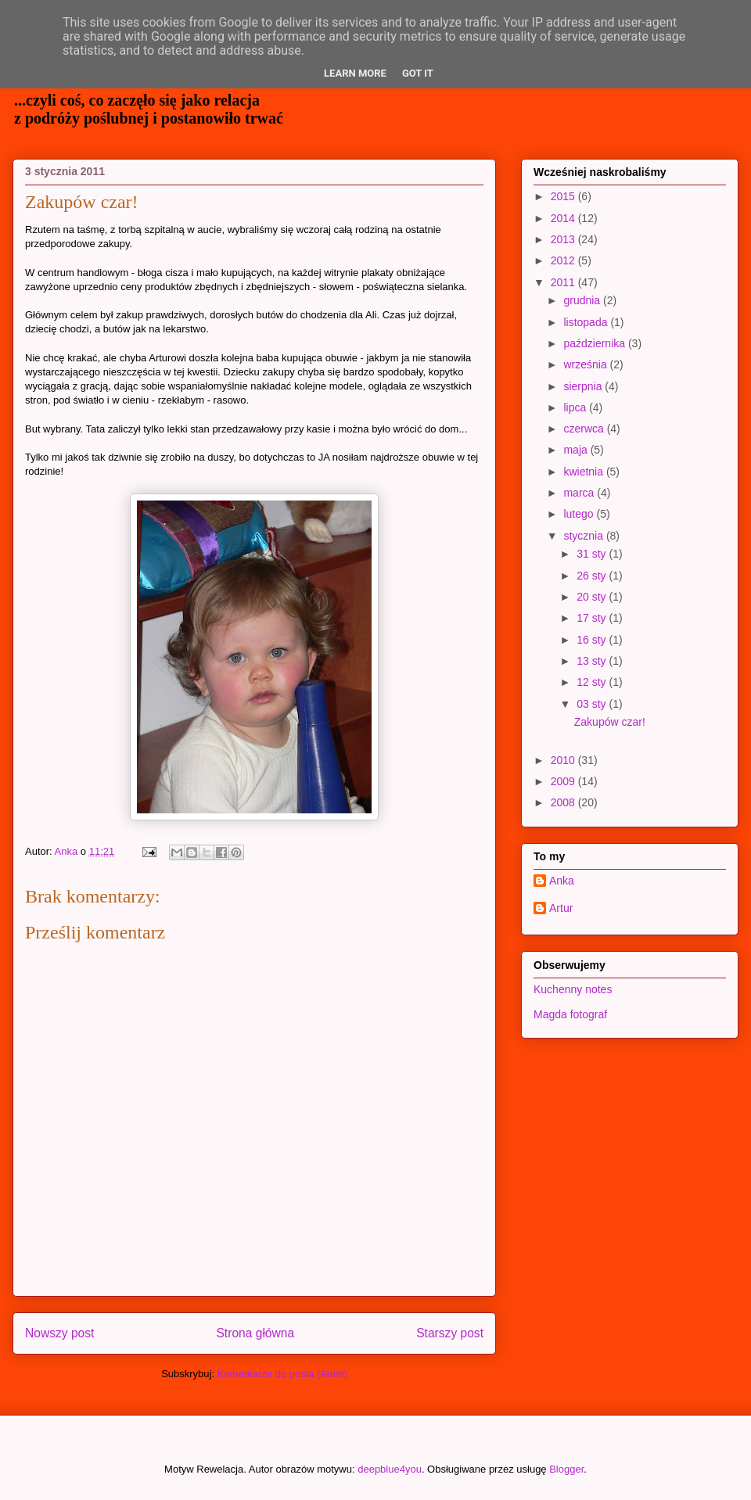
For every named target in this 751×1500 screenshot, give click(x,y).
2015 (564, 196)
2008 (564, 802)
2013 (564, 239)
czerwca (584, 428)
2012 (564, 260)
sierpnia (584, 386)
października (595, 343)
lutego (579, 514)
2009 (564, 781)
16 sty (593, 639)
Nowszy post (59, 1333)
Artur (561, 908)
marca (580, 492)
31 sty (593, 553)
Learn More (355, 73)
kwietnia (584, 471)
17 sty (593, 618)
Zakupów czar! (609, 722)
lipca (576, 407)
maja (576, 449)
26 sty (593, 575)
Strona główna (255, 1333)
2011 (564, 282)
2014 (564, 218)
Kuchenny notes (573, 989)
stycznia (584, 535)
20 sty (593, 596)
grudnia (583, 300)
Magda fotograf (570, 1014)
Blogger (566, 1469)
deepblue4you (390, 1469)
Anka (561, 880)
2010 (564, 760)
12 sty (593, 682)
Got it (417, 73)
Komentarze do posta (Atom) (282, 1374)
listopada (586, 322)
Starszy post (449, 1333)
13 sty (593, 661)
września (586, 364)
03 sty (593, 704)
